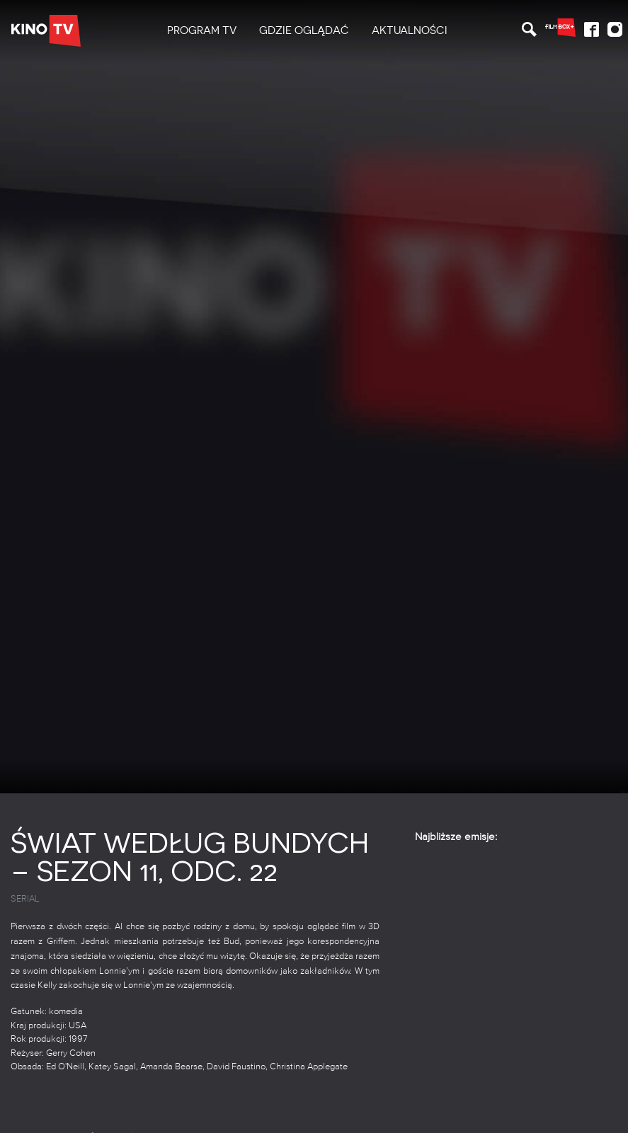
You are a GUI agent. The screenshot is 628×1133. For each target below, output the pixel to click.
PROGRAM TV (201, 30)
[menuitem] (202, 31)
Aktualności (409, 30)
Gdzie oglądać (304, 30)
